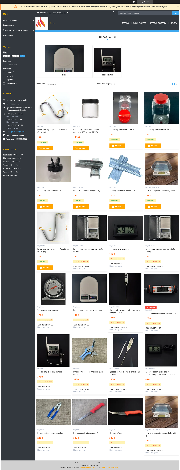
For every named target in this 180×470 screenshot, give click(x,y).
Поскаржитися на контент (89, 467)
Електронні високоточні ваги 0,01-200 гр (160, 250)
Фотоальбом (8, 35)
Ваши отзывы (8, 25)
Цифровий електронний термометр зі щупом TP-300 (124, 311)
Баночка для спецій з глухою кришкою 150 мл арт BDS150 (86, 131)
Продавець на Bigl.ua (90, 465)
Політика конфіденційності (110, 467)
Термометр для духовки (48, 310)
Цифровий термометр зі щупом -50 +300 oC (124, 373)
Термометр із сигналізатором (50, 372)
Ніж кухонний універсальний (85, 433)
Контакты (172, 23)
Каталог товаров (10, 20)
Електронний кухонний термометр (160, 313)
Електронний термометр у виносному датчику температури (160, 373)
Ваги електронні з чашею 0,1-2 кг (160, 190)
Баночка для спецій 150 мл (49, 190)
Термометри (107, 75)
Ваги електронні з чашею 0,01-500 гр (160, 434)
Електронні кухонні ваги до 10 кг (87, 310)
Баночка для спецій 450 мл (121, 130)
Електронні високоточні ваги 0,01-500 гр (88, 250)
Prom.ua (102, 463)
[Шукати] (175, 13)
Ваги (64, 75)
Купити (46, 148)
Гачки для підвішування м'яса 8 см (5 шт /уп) (52, 131)
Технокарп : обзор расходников (15, 30)
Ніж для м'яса (115, 433)
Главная (125, 23)
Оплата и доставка (158, 23)
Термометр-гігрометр (119, 249)
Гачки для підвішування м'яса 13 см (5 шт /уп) (53, 250)
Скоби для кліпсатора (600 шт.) (123, 190)
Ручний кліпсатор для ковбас (50, 433)
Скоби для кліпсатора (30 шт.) (86, 190)
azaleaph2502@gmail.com (16, 131)
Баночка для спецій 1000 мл (158, 130)
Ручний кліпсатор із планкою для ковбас (88, 373)
